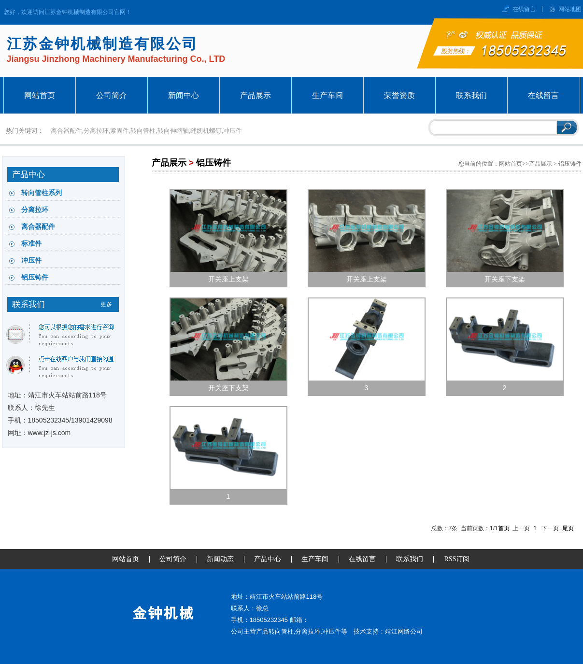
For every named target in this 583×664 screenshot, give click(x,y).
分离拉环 (34, 209)
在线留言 (524, 9)
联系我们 (409, 559)
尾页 (568, 528)
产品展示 (169, 163)
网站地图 (570, 9)
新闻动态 (220, 559)
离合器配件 (38, 226)
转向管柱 (281, 631)
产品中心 (267, 559)
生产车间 (314, 559)
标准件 (31, 243)
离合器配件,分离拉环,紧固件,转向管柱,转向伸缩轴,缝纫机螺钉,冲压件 (146, 130)
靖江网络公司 (404, 631)
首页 (504, 528)
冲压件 (31, 260)
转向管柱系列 (41, 193)
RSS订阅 (457, 559)
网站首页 (510, 163)
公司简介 (172, 559)
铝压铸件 (34, 277)
